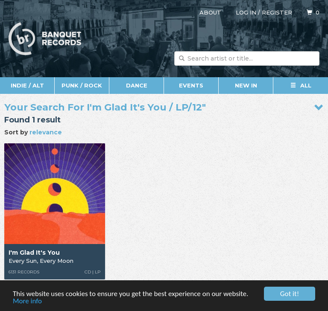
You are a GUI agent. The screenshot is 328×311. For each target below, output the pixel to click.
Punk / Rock (82, 85)
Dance (136, 85)
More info (27, 301)
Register (277, 12)
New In (246, 85)
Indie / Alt (27, 85)
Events (191, 85)
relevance (45, 132)
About (210, 12)
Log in (246, 12)
